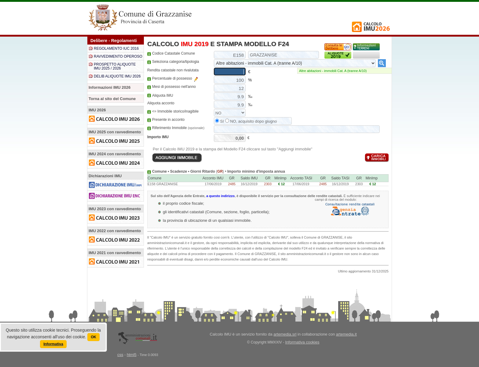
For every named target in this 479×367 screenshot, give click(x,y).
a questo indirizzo (220, 196)
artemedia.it (346, 334)
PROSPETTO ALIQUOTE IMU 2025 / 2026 (115, 66)
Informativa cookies (302, 342)
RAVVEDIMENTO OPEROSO (118, 56)
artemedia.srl (284, 334)
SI (219, 121)
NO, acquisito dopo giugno (251, 121)
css (120, 354)
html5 (132, 354)
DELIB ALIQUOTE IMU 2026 (117, 76)
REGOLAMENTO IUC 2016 (116, 48)
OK (93, 337)
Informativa (53, 344)
